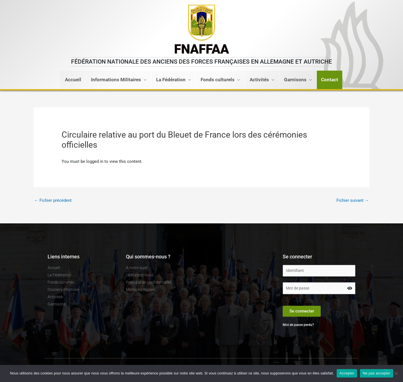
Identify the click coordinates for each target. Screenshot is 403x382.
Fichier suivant (352, 200)
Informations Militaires (116, 79)
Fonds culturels (218, 79)
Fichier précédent (53, 200)
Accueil (73, 79)
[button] (329, 80)
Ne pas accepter (376, 373)
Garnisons (295, 79)
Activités (259, 79)
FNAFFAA (201, 49)
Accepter (346, 373)
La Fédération (171, 79)
